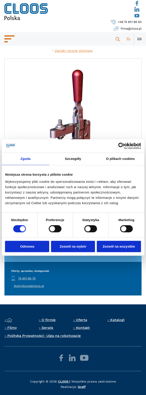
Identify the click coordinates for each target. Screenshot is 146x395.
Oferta (81, 320)
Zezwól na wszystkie (119, 246)
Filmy (12, 328)
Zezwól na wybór (73, 246)
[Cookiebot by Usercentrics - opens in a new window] (121, 146)
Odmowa (27, 246)
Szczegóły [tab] (73, 159)
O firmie (49, 320)
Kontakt (83, 328)
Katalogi (117, 320)
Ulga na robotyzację (63, 336)
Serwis (47, 328)
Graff (82, 387)
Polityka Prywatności (25, 336)
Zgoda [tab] (25, 159)
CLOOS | (64, 381)
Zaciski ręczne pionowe (74, 51)
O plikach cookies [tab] (120, 159)
